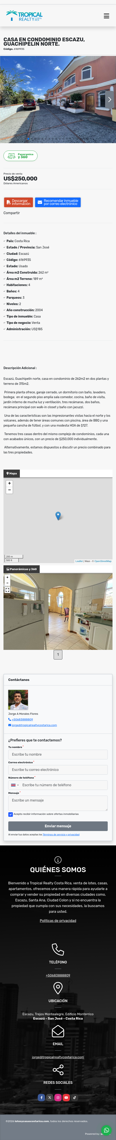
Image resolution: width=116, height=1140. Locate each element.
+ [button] (9, 484)
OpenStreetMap (102, 561)
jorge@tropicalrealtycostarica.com (34, 725)
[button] (28, 139)
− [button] (9, 490)
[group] (58, 99)
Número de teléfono (21, 777)
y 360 (21, 156)
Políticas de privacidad (58, 921)
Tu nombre (16, 747)
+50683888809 (22, 719)
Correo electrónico (21, 762)
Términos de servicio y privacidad (61, 834)
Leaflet (79, 561)
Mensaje (14, 793)
